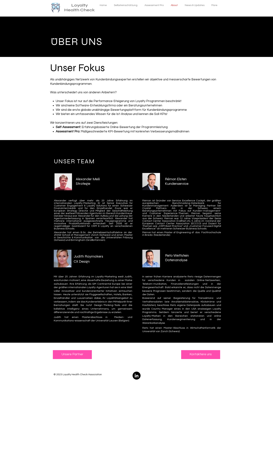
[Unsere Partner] (72, 354)
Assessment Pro (67, 131)
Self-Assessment (68, 127)
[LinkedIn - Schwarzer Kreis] (136, 376)
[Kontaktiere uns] (200, 354)
